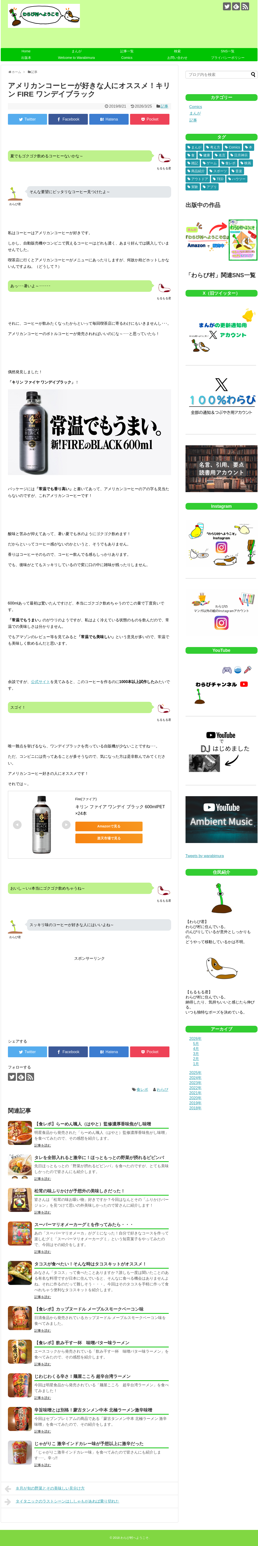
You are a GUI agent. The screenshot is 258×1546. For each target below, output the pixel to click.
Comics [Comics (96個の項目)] (234, 147)
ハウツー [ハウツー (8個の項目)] (239, 179)
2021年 (195, 1093)
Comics (126, 58)
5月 (196, 1044)
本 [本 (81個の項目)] (250, 147)
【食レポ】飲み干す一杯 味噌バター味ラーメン (81, 1342)
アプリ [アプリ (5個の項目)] (212, 187)
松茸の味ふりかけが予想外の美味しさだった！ (79, 1191)
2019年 (195, 1103)
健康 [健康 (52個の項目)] (206, 155)
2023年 (195, 1083)
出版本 (26, 58)
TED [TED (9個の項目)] (220, 179)
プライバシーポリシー (228, 58)
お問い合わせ (177, 58)
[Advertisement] (48, 995)
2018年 (195, 1108)
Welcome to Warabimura (76, 58)
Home (26, 51)
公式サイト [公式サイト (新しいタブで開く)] (40, 682)
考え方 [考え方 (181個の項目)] (215, 147)
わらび (162, 1090)
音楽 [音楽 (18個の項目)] (238, 171)
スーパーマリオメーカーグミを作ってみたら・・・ (84, 1224)
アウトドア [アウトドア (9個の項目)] (199, 179)
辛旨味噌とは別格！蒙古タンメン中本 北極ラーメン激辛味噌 (93, 1410)
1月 (196, 1064)
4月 (196, 1049)
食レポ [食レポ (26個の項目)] (230, 163)
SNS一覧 (227, 51)
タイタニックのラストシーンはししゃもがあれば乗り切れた (62, 1502)
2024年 (195, 1078)
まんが (77, 51)
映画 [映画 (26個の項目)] (247, 163)
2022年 (195, 1088)
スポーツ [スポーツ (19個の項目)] (220, 171)
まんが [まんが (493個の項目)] (196, 147)
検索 (177, 51)
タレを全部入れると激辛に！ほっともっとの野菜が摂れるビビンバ (99, 1157)
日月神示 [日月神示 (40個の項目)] (241, 155)
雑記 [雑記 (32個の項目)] (194, 163)
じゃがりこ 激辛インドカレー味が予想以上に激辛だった (89, 1443)
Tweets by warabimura (205, 856)
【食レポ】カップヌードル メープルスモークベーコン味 (89, 1309)
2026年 (195, 1039)
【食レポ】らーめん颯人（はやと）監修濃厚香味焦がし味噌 (92, 1124)
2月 (196, 1059)
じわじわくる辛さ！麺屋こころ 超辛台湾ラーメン (82, 1376)
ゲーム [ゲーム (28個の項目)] (212, 163)
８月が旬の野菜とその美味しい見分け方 (45, 1489)
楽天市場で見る (109, 838)
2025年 (195, 1073)
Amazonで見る (108, 826)
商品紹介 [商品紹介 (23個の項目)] (198, 171)
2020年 (195, 1098)
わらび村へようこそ (134, 1538)
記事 (164, 106)
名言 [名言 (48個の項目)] (222, 155)
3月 (196, 1054)
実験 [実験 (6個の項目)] (194, 187)
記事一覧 (127, 51)
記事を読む (42, 1145)
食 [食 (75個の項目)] (193, 155)
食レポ (142, 1090)
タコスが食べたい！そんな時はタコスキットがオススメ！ (90, 1264)
